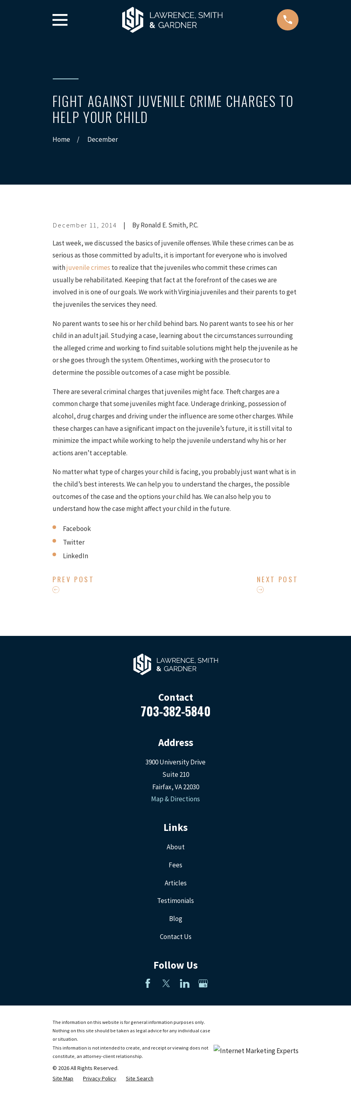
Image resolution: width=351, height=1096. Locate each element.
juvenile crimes (88, 267)
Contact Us (176, 936)
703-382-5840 (176, 711)
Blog (175, 918)
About (176, 847)
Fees (175, 865)
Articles (176, 883)
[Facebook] (148, 983)
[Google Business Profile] (203, 983)
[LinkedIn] (185, 983)
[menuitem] (62, 1079)
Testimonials (175, 900)
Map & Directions (175, 798)
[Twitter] (166, 983)
